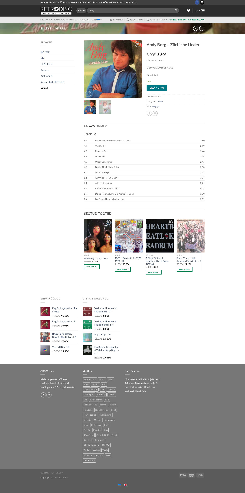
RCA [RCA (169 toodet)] (106, 430)
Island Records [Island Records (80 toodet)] (101, 410)
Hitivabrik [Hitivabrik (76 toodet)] (88, 410)
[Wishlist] (188, 10)
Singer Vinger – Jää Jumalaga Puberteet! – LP (189, 259)
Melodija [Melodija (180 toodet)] (87, 420)
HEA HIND (46, 63)
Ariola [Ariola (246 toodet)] (110, 379)
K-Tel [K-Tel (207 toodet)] (113, 410)
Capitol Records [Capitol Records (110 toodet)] (91, 389)
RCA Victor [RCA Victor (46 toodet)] (89, 435)
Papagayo (154, 106)
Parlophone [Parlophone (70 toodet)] (96, 425)
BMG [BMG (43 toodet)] (104, 384)
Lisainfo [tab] (102, 126)
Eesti (97, 19)
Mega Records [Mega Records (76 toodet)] (105, 415)
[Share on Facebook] (149, 113)
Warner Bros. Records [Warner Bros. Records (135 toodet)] (93, 455)
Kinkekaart (46, 75)
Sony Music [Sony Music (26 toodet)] (100, 440)
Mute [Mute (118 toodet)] (86, 425)
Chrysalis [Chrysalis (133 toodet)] (111, 389)
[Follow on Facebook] (197, 2)
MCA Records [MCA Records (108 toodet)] (90, 415)
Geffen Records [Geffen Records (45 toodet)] (90, 404)
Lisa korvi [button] (91, 267)
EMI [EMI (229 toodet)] (85, 399)
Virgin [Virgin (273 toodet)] (105, 450)
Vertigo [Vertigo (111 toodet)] (96, 450)
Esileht (45, 28)
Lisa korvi (157, 87)
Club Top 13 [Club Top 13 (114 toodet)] (89, 394)
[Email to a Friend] (155, 113)
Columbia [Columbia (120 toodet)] (101, 394)
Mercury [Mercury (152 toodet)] (98, 420)
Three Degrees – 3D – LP (96, 258)
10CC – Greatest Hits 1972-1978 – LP (128, 259)
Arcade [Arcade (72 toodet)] (102, 379)
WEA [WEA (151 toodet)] (108, 455)
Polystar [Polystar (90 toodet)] (97, 430)
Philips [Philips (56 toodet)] (107, 425)
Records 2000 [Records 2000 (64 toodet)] (102, 435)
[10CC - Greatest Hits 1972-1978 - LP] (129, 236)
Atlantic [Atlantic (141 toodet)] (95, 384)
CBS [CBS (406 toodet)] (102, 389)
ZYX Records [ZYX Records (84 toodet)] (89, 460)
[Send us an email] (202, 2)
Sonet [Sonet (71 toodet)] (114, 435)
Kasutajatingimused (65, 19)
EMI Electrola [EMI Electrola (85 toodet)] (96, 399)
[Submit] (176, 10)
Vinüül (60, 28)
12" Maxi (45, 51)
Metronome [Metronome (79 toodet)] (110, 420)
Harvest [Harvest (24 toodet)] (112, 404)
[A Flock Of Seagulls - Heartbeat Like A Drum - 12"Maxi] (160, 236)
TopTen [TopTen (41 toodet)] (87, 450)
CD (42, 57)
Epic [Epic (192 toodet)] (107, 399)
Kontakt (85, 19)
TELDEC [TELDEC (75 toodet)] (106, 445)
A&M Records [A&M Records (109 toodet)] (90, 379)
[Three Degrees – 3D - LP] (98, 236)
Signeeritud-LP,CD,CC (52, 81)
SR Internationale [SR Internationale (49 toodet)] (91, 445)
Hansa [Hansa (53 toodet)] (103, 404)
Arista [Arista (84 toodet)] (86, 384)
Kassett (44, 69)
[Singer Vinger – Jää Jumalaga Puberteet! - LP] (191, 236)
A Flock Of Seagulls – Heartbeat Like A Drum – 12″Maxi (158, 261)
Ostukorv (46, 19)
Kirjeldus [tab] (89, 126)
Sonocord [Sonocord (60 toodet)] (88, 440)
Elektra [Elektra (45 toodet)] (111, 394)
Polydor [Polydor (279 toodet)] (87, 430)
